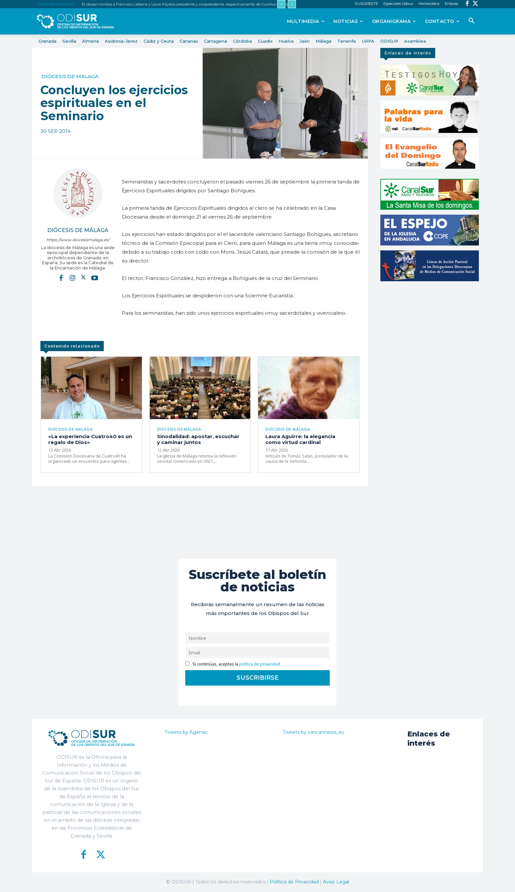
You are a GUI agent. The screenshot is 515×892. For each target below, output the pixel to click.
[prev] (281, 4)
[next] (292, 4)
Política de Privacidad (294, 882)
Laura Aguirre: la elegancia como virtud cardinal (300, 439)
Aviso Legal (336, 882)
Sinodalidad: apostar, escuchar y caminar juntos (198, 439)
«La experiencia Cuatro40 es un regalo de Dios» (90, 439)
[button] (472, 21)
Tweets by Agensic (186, 732)
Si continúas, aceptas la (232, 664)
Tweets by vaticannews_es (313, 732)
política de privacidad (259, 664)
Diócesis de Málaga (70, 76)
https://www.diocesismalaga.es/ (77, 239)
